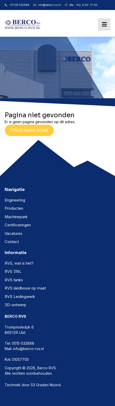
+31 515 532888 (17, 4)
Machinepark (16, 216)
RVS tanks (14, 279)
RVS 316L (13, 271)
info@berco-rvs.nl (47, 4)
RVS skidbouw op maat (25, 288)
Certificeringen (18, 225)
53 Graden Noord (45, 385)
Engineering (15, 200)
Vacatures (13, 233)
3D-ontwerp (15, 304)
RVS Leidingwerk (20, 296)
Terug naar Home (29, 130)
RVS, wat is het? (19, 263)
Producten (14, 208)
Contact (12, 241)
